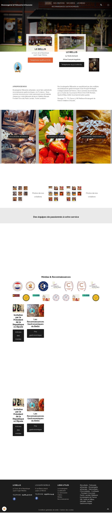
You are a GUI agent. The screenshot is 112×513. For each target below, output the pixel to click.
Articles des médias (18, 335)
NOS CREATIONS (58, 3)
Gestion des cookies (67, 510)
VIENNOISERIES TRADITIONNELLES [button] (93, 136)
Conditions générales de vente (48, 510)
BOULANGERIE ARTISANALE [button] (19, 136)
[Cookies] (4, 509)
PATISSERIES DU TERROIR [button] (56, 136)
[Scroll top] (107, 508)
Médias (60, 497)
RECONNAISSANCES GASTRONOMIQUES (65, 6)
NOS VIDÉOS (71, 3)
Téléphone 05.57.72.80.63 (71, 64)
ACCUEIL (48, 3)
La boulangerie (62, 488)
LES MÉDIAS (81, 3)
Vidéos (60, 495)
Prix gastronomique (35, 333)
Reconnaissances (63, 499)
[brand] (16, 5)
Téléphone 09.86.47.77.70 (40, 60)
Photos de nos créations (38, 195)
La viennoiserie (62, 493)
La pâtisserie (62, 490)
